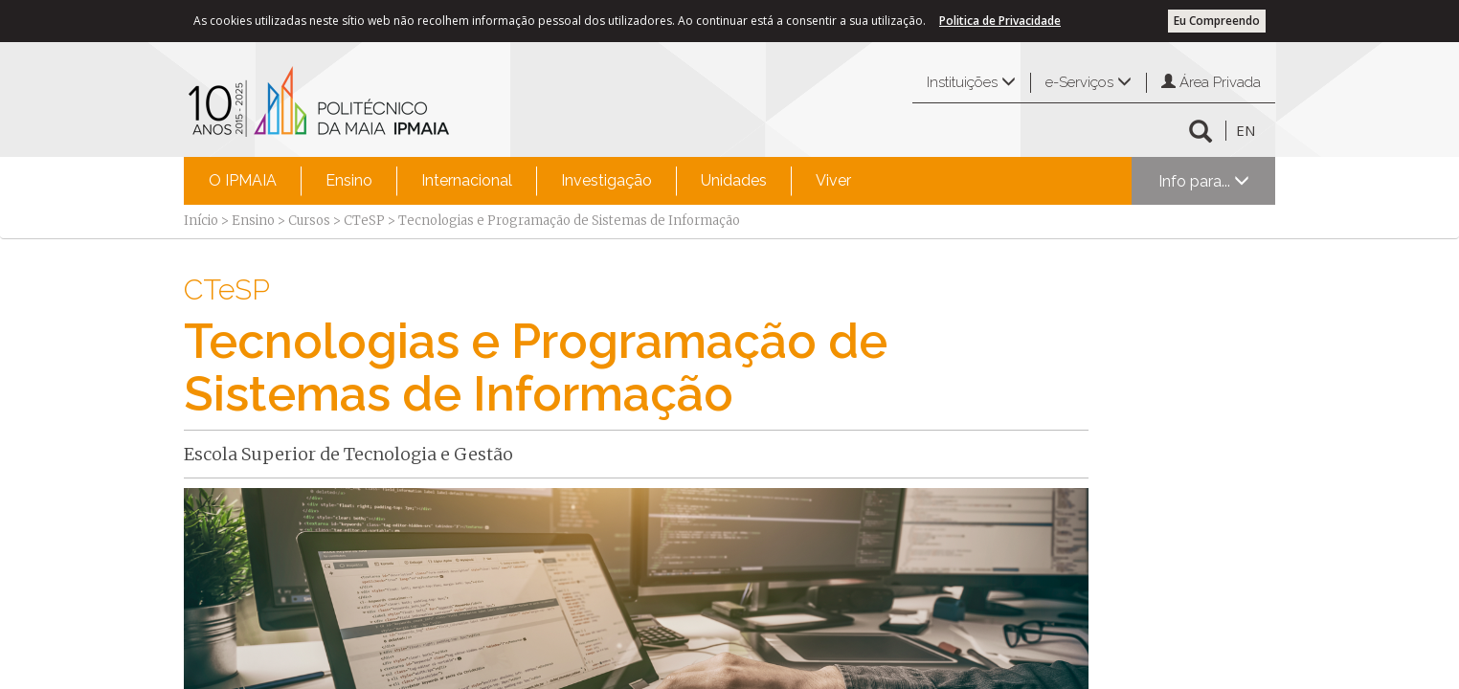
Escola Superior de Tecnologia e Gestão (348, 454)
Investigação (606, 180)
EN (1245, 130)
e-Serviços (1088, 82)
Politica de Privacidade (1000, 20)
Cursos (309, 220)
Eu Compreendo (1217, 20)
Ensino (348, 180)
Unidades (734, 180)
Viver (833, 180)
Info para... (1203, 181)
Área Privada (1211, 82)
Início (201, 220)
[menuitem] (243, 181)
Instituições (971, 82)
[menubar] (530, 181)
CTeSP (364, 220)
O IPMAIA (243, 180)
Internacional (466, 180)
